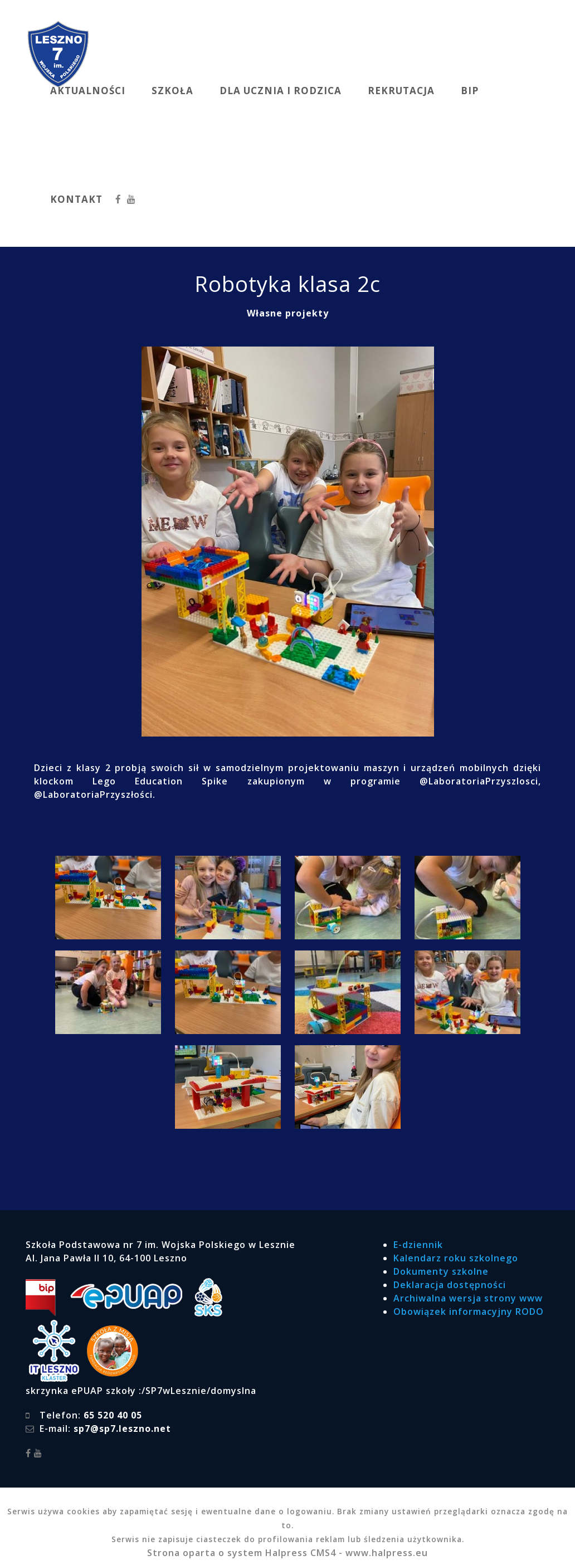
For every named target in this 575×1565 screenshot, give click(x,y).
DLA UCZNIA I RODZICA (281, 90)
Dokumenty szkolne (441, 1271)
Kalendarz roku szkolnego (455, 1258)
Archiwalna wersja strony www (468, 1298)
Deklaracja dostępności (449, 1285)
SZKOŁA (172, 90)
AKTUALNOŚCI (87, 90)
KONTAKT (76, 199)
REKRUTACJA (401, 90)
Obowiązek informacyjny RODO (468, 1311)
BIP (470, 90)
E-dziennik (418, 1245)
